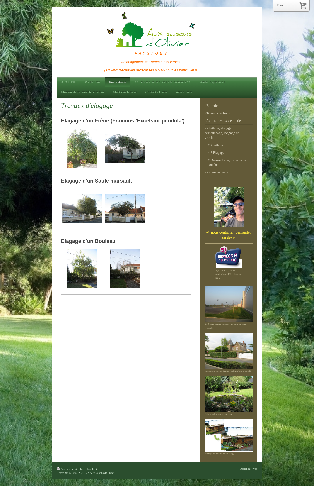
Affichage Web (248, 468)
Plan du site (92, 469)
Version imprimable (70, 469)
